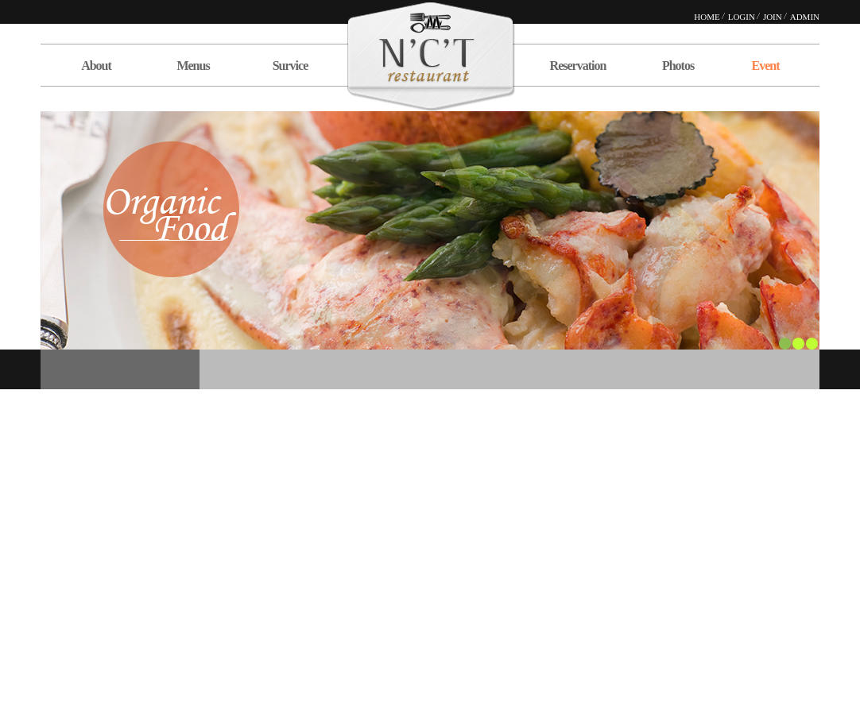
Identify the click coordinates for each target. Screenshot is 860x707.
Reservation (578, 65)
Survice (290, 65)
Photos (678, 65)
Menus (192, 65)
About (96, 65)
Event (766, 65)
